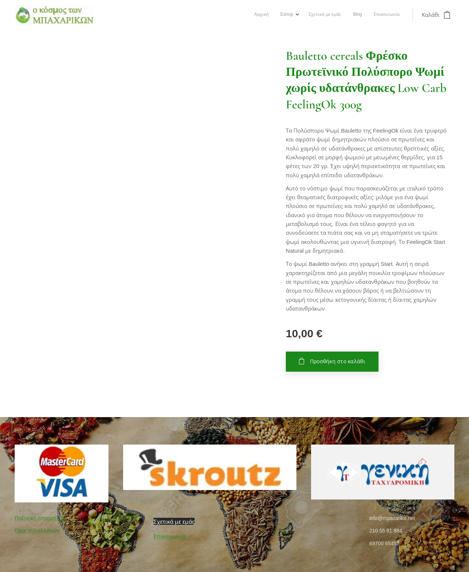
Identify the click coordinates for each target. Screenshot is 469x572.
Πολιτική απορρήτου (40, 518)
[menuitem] (351, 15)
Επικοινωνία (169, 537)
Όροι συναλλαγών (37, 531)
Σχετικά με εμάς (174, 521)
